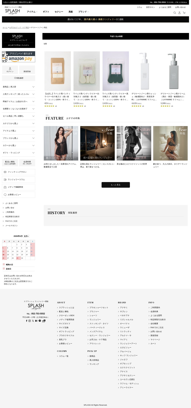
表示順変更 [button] (115, 36)
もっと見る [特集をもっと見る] (116, 185)
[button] (174, 12)
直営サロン (150, 7)
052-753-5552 (160, 2)
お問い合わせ (180, 7)
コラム (139, 7)
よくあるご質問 (165, 7)
